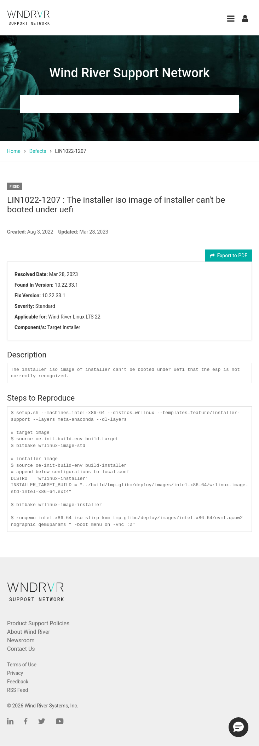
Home (14, 151)
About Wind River (28, 632)
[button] (231, 18)
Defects (37, 151)
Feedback (17, 681)
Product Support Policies (38, 623)
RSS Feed (17, 690)
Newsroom (21, 640)
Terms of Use (21, 664)
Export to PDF (229, 255)
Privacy (15, 673)
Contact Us (21, 648)
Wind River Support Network (129, 72)
